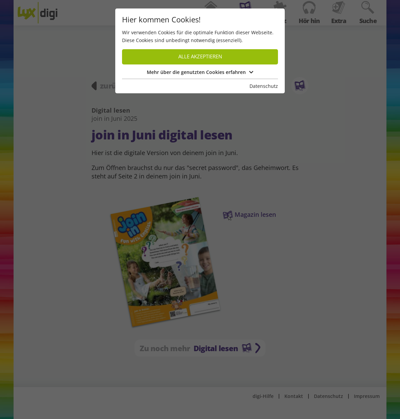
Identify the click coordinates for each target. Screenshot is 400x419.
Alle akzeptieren (200, 56)
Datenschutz (263, 86)
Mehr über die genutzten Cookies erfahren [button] (200, 72)
